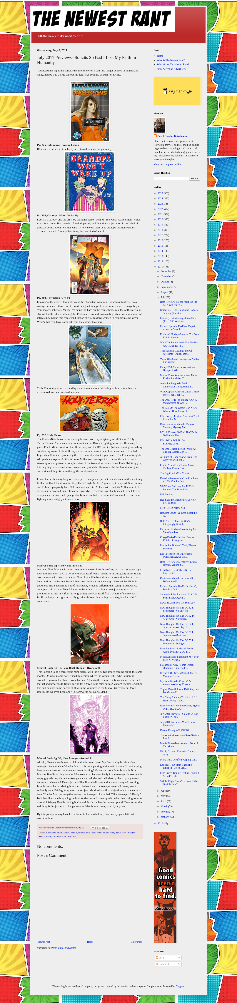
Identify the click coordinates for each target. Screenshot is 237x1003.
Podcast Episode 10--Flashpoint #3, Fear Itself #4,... (178, 588)
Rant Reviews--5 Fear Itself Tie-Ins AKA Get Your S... (178, 303)
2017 (161, 235)
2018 (161, 230)
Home (90, 941)
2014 (161, 251)
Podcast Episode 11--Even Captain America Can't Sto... (178, 328)
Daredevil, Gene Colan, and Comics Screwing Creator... (179, 312)
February (166, 811)
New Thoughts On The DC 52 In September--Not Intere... (177, 617)
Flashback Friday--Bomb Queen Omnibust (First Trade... (176, 666)
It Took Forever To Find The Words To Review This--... (178, 434)
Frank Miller (103, 832)
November (166, 276)
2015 (161, 245)
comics (81, 832)
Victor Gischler (69, 836)
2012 (161, 261)
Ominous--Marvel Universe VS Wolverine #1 (176, 580)
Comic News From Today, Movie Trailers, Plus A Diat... (177, 467)
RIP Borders (166, 494)
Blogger (180, 986)
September (166, 287)
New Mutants (45, 836)
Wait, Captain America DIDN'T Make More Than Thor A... (179, 393)
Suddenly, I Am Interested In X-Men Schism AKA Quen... (179, 596)
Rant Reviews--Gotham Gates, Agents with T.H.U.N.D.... (180, 707)
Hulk (118, 832)
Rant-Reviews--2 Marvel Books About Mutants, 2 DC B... (176, 650)
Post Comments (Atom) (63, 948)
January (165, 816)
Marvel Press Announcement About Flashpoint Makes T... (178, 377)
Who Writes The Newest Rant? (173, 64)
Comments (163, 964)
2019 (161, 224)
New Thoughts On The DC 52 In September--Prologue (177, 642)
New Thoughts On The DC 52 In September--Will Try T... (177, 626)
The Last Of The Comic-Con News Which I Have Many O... (178, 409)
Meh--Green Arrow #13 (172, 507)
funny (112, 832)
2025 (161, 193)
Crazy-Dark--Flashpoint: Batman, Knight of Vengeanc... (177, 539)
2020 (161, 219)
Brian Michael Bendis (67, 832)
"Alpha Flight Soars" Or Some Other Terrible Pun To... (179, 783)
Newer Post (44, 941)
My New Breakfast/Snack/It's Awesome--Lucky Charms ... (176, 683)
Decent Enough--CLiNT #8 (174, 730)
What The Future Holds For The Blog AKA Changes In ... (179, 344)
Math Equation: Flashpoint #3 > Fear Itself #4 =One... (179, 658)
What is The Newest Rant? (171, 60)
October (165, 281)
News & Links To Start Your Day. (177, 602)
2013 (161, 256)
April (164, 801)
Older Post (136, 941)
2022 (161, 209)
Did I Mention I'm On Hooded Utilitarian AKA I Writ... (176, 555)
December (166, 271)
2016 (161, 240)
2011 (160, 266)
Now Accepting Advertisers (171, 69)
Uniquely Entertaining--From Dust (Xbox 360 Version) (178, 320)
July (163, 297)
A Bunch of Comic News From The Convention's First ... (178, 459)
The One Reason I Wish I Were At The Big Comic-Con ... (178, 450)
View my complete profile (167, 164)
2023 (161, 203)
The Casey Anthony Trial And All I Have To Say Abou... (178, 699)
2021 (161, 214)
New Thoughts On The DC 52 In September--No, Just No (177, 609)
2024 (161, 198)
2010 (161, 823)
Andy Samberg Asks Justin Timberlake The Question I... (176, 385)
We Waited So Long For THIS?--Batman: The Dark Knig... (177, 488)
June (163, 790)
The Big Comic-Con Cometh (175, 473)
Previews (56, 836)
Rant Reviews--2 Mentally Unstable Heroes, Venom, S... (179, 563)
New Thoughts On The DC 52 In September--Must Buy (177, 634)
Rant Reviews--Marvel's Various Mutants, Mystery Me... (177, 426)
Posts (160, 957)
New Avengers (129, 832)
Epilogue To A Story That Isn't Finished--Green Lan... (176, 766)
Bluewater (50, 832)
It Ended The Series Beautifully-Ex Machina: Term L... (178, 675)
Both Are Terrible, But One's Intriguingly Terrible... (175, 523)
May (163, 796)
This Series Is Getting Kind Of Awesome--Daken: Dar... (176, 352)
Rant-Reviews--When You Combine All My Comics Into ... (179, 480)
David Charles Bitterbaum (172, 136)
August (165, 292)
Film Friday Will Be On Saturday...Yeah (172, 442)
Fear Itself (91, 832)
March (164, 806)
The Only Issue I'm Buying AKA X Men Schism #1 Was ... (178, 401)
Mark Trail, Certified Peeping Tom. (178, 759)
